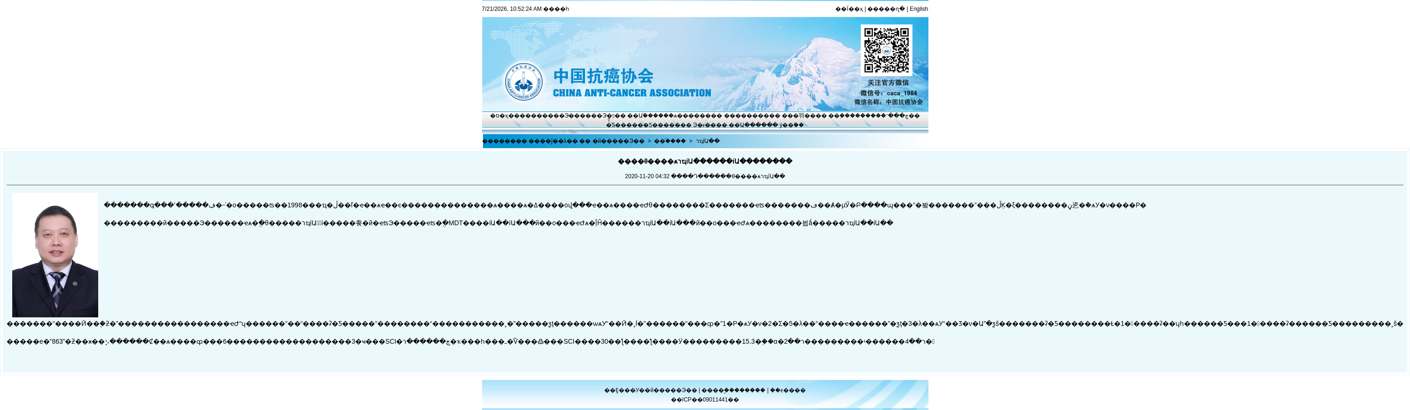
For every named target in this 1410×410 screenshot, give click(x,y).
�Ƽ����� (661, 125)
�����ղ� (886, 9)
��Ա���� (748, 125)
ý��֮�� (791, 125)
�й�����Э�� (618, 141)
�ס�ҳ (499, 115)
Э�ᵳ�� (704, 125)
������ (750, 390)
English (919, 9)
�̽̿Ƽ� (613, 125)
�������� (746, 115)
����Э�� (561, 115)
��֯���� (670, 141)
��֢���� (844, 115)
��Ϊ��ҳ (849, 9)
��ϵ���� (788, 390)
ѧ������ (692, 115)
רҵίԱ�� (708, 141)
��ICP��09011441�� (705, 399)
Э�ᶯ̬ (608, 115)
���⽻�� (799, 115)
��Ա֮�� (640, 115)
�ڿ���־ (895, 115)
